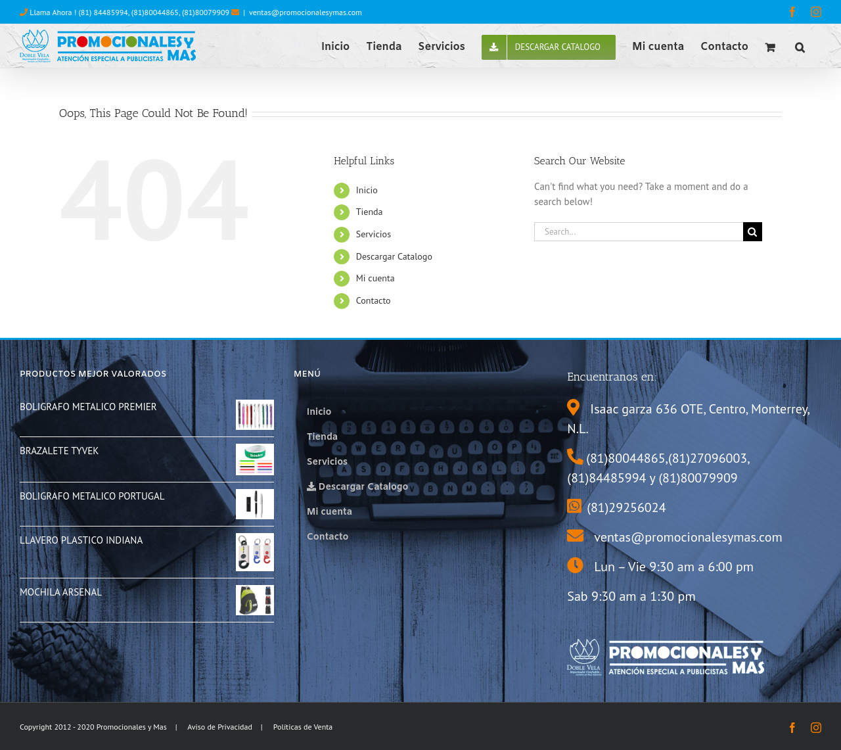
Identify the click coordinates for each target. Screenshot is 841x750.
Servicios (373, 234)
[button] (800, 46)
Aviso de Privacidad (219, 727)
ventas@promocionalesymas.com (305, 12)
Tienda (369, 212)
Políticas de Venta (303, 727)
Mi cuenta (375, 278)
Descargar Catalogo (394, 256)
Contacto (373, 300)
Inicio (367, 190)
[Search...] (638, 231)
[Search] (752, 231)
